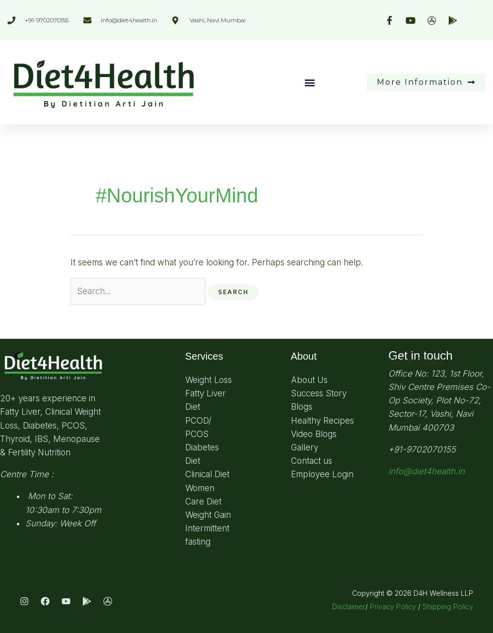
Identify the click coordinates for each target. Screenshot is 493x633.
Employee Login (322, 474)
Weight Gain (208, 515)
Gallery (304, 447)
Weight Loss (208, 380)
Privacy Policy (393, 606)
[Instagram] (24, 601)
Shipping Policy (448, 606)
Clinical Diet (207, 474)
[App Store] (107, 601)
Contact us (311, 461)
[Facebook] (45, 601)
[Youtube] (66, 601)
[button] (310, 82)
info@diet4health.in (426, 471)
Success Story (319, 393)
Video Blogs (314, 434)
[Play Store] (86, 601)
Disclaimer (348, 606)
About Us (309, 380)
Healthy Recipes (322, 421)
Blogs (301, 407)
